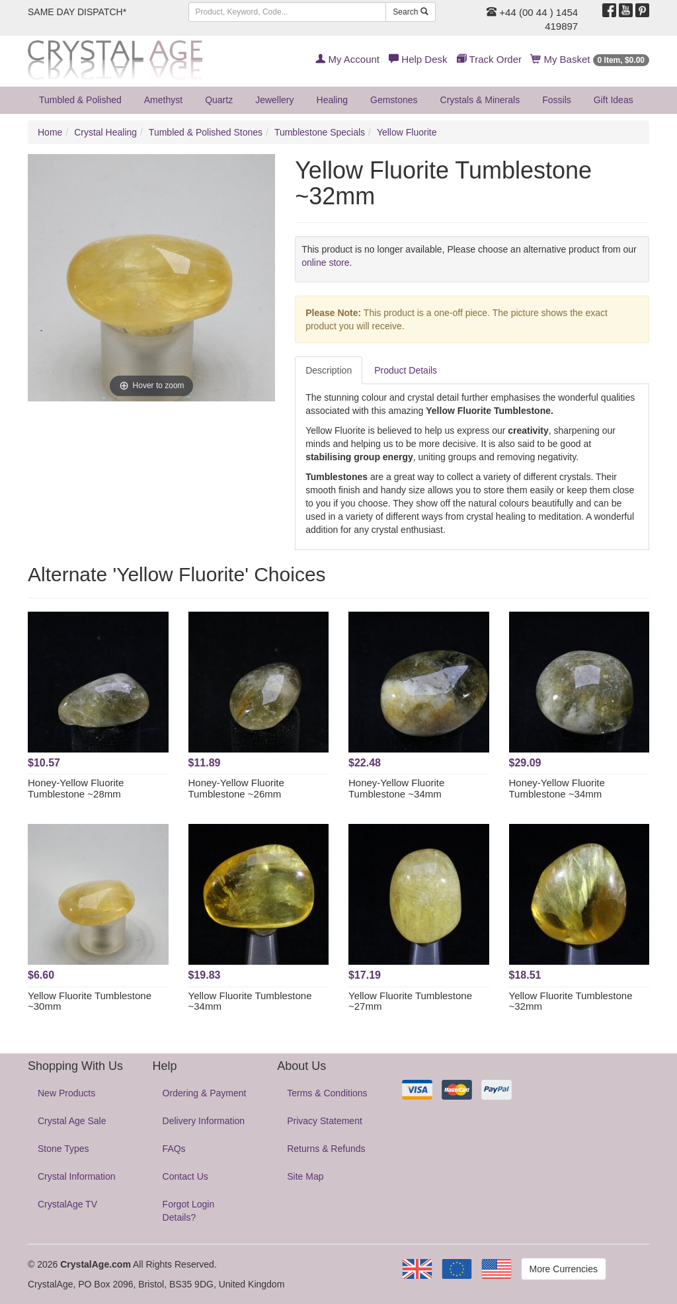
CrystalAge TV (67, 1204)
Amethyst (163, 100)
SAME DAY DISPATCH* (77, 12)
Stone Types (63, 1148)
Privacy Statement (324, 1121)
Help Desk (418, 59)
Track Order (489, 59)
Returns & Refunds (326, 1148)
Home (50, 132)
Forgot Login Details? (189, 1211)
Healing (332, 100)
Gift (613, 100)
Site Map (305, 1176)
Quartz (219, 100)
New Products (66, 1093)
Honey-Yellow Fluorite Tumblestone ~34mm (396, 788)
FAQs (174, 1148)
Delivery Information (204, 1121)
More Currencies (564, 1269)
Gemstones (394, 100)
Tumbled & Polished (80, 100)
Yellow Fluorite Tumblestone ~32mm (571, 1001)
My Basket (590, 59)
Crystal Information (76, 1176)
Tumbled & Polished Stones (205, 132)
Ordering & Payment (205, 1093)
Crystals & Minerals (480, 100)
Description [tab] (328, 370)
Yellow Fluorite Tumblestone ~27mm (410, 1001)
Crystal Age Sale (72, 1121)
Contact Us (185, 1176)
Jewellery (274, 100)
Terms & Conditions (327, 1093)
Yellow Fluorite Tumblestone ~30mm (89, 1001)
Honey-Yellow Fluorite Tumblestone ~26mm (236, 788)
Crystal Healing (105, 132)
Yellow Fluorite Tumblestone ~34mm (250, 1001)
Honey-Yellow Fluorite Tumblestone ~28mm (76, 788)
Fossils (556, 100)
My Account (347, 59)
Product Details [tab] (405, 370)
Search (410, 12)
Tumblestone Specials (319, 132)
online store (325, 262)
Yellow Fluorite (407, 132)
